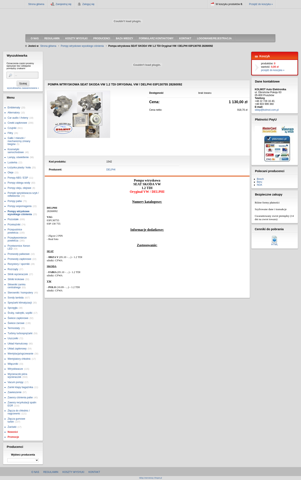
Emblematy (14, 107)
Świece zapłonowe (18, 318)
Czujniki (12, 128)
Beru (259, 181)
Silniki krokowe (16, 279)
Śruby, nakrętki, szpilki (20, 312)
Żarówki (12, 426)
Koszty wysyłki (73, 472)
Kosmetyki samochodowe (16, 151)
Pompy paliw (15, 201)
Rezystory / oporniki (18, 264)
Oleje (10, 172)
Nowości (13, 431)
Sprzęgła (12, 307)
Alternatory (14, 112)
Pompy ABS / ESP (18, 177)
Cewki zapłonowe (17, 122)
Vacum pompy (15, 382)
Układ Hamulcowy (18, 343)
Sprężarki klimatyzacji (20, 302)
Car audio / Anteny (18, 117)
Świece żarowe (16, 323)
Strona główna (36, 4)
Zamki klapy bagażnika (20, 387)
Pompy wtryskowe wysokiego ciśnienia (20, 213)
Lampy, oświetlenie (18, 157)
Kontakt (94, 472)
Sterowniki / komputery (20, 292)
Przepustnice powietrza (15, 231)
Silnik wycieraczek (18, 274)
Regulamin (50, 472)
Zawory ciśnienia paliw (20, 397)
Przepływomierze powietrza (17, 239)
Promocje (13, 437)
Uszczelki (13, 338)
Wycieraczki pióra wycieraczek (17, 375)
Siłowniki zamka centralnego (16, 286)
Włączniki (13, 363)
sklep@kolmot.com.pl (267, 109)
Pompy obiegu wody (19, 182)
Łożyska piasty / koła (19, 167)
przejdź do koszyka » (272, 70)
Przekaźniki (14, 224)
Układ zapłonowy (17, 348)
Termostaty (14, 328)
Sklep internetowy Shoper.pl (150, 478)
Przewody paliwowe (18, 254)
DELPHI (110, 169)
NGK (259, 184)
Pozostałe (13, 219)
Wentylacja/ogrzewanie (20, 353)
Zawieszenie (15, 392)
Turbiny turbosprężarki (20, 333)
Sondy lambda (16, 297)
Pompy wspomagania (20, 206)
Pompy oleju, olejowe (19, 188)
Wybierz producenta (23, 454)
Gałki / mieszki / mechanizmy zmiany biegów (19, 141)
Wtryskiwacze (15, 368)
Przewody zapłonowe (19, 259)
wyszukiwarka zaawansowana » (23, 88)
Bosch (260, 179)
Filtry (10, 133)
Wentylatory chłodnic (19, 358)
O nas (35, 472)
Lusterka (12, 162)
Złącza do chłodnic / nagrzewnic (19, 412)
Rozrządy (13, 269)
